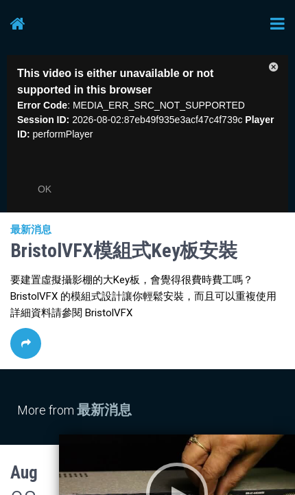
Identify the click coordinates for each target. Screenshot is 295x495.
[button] (273, 69)
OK (44, 189)
